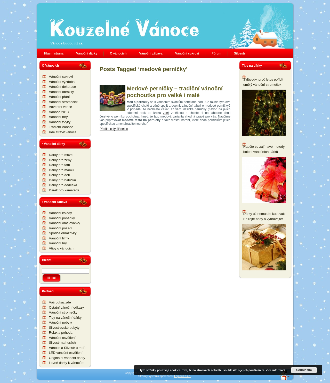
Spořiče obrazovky (63, 233)
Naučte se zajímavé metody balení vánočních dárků (264, 149)
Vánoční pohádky (62, 218)
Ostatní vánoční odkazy (66, 307)
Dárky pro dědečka (63, 185)
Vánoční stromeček (63, 102)
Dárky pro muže (61, 155)
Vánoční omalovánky (64, 223)
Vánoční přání (59, 97)
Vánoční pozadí (60, 228)
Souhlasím (304, 370)
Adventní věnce (60, 107)
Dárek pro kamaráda (64, 190)
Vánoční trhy (58, 117)
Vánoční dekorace (62, 87)
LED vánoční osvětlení (66, 353)
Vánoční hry (58, 243)
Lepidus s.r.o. (182, 376)
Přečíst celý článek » (114, 129)
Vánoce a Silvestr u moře (67, 348)
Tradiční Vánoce (61, 127)
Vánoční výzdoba (62, 82)
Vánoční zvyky (60, 122)
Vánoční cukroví (61, 77)
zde (165, 113)
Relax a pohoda (61, 332)
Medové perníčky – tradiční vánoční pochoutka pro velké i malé (175, 91)
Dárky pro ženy (60, 160)
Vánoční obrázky (61, 92)
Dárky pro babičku (62, 180)
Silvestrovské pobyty (64, 328)
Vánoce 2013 (59, 112)
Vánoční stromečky (63, 312)
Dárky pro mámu (61, 170)
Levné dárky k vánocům (66, 363)
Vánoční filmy (59, 238)
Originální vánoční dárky (67, 358)
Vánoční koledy (60, 213)
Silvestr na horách (62, 343)
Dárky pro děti (59, 175)
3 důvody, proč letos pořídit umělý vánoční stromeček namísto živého (263, 82)
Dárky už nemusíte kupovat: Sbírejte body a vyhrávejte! (264, 216)
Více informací (275, 370)
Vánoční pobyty (60, 322)
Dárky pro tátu (59, 165)
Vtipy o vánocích (61, 248)
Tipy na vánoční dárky (65, 317)
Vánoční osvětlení (62, 338)
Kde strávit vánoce (63, 132)
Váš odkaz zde (60, 302)
